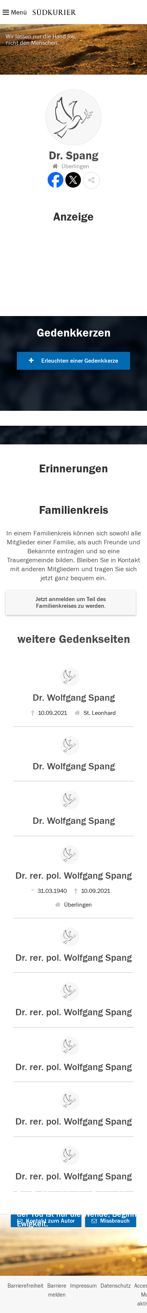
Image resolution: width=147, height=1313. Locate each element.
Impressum (83, 1286)
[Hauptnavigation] (73, 12)
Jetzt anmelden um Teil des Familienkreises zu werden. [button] (71, 602)
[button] (91, 180)
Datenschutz (115, 1286)
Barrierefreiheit (26, 1286)
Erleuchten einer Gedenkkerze (73, 360)
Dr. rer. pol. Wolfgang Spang (73, 875)
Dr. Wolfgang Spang (74, 697)
